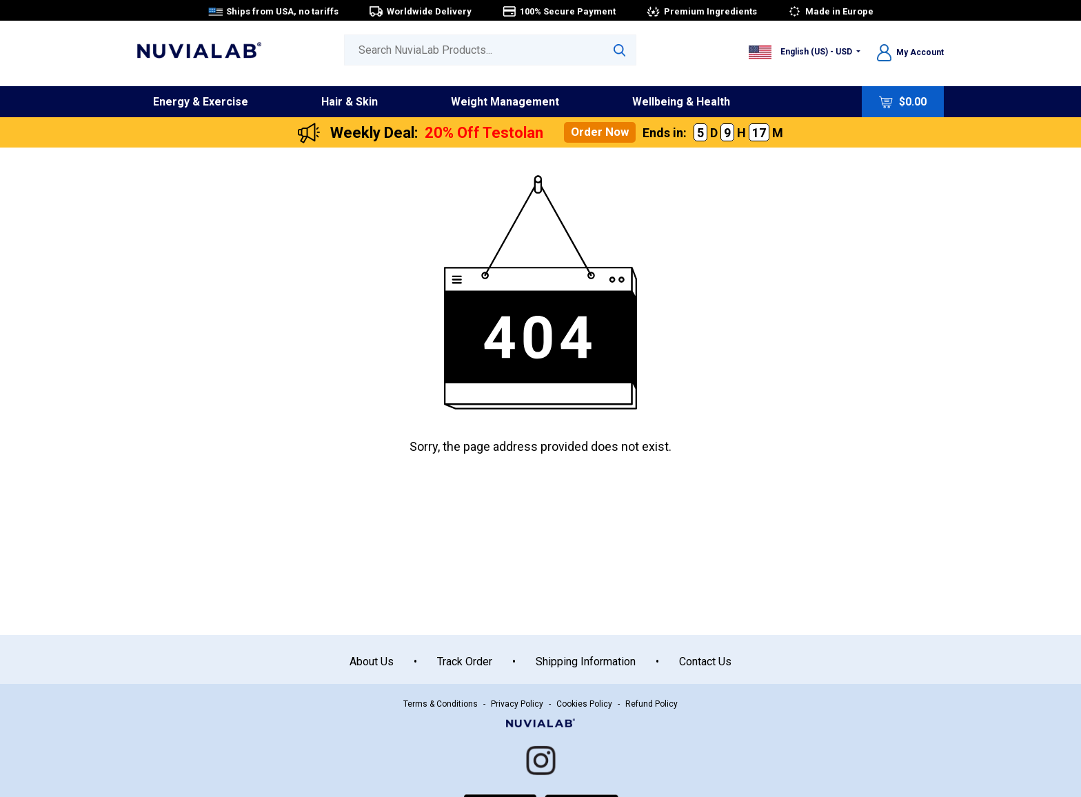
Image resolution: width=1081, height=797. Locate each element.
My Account (910, 52)
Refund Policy (651, 704)
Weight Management (505, 101)
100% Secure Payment (559, 11)
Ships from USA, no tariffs (273, 11)
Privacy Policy (517, 704)
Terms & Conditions (440, 704)
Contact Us (705, 661)
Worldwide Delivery (420, 11)
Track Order (464, 661)
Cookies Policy (584, 704)
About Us (372, 661)
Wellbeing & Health (681, 101)
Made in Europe (830, 11)
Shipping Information (586, 661)
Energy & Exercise (200, 101)
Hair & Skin (349, 101)
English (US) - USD (801, 52)
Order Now (600, 132)
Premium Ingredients (701, 11)
